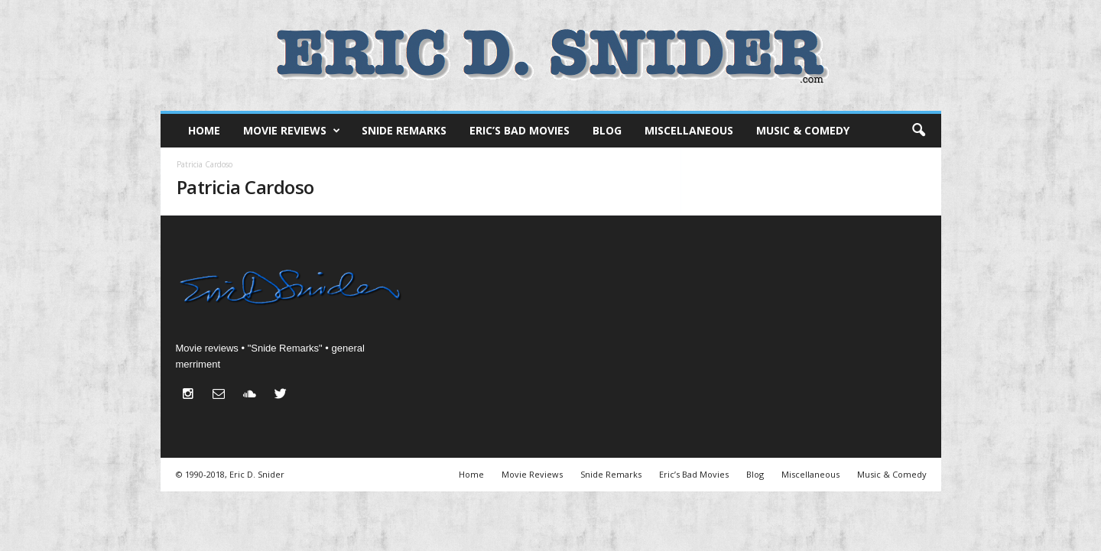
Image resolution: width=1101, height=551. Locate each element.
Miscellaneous (689, 130)
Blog (607, 130)
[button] (918, 130)
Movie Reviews (291, 130)
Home (204, 130)
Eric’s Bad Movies (519, 130)
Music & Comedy (802, 130)
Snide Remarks (404, 130)
